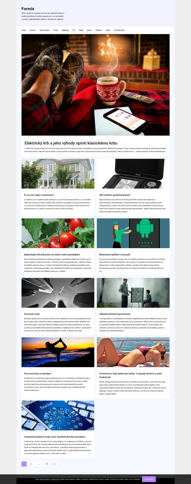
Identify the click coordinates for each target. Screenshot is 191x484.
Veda (81, 30)
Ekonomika (45, 30)
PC (74, 30)
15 (47, 464)
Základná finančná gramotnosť (114, 314)
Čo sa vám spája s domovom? (39, 195)
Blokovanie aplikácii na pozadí (114, 254)
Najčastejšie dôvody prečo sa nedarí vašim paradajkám (52, 254)
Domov (32, 30)
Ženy (108, 30)
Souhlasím (149, 479)
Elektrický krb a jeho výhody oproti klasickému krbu (71, 143)
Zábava (98, 30)
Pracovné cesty (31, 314)
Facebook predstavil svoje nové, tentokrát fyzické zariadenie (54, 436)
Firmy (55, 30)
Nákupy (65, 30)
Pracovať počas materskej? (38, 373)
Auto (24, 30)
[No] (188, 479)
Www (89, 30)
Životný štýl (119, 30)
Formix (28, 8)
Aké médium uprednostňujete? (114, 195)
